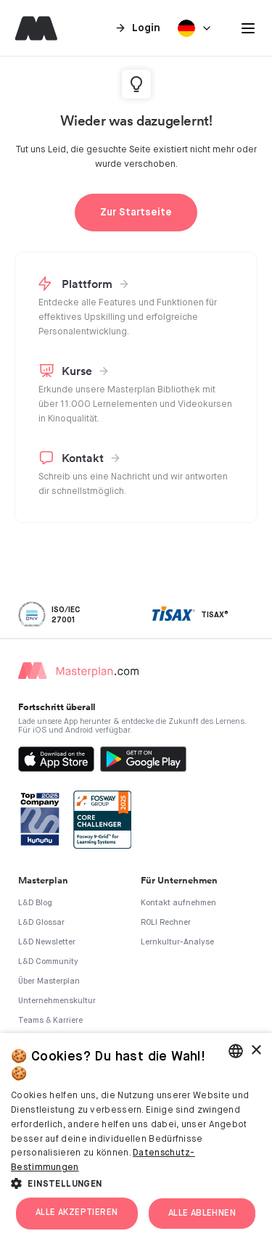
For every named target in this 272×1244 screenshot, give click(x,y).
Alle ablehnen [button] (202, 1213)
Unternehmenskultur (57, 1001)
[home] (32, 28)
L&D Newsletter (46, 942)
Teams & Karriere (50, 1020)
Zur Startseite (136, 212)
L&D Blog (35, 903)
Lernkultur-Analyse (177, 942)
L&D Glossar (41, 922)
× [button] (255, 1050)
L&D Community (48, 961)
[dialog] (136, 1138)
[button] (248, 28)
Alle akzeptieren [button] (77, 1212)
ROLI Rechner (166, 922)
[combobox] (235, 1051)
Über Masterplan (49, 981)
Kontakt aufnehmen (178, 903)
